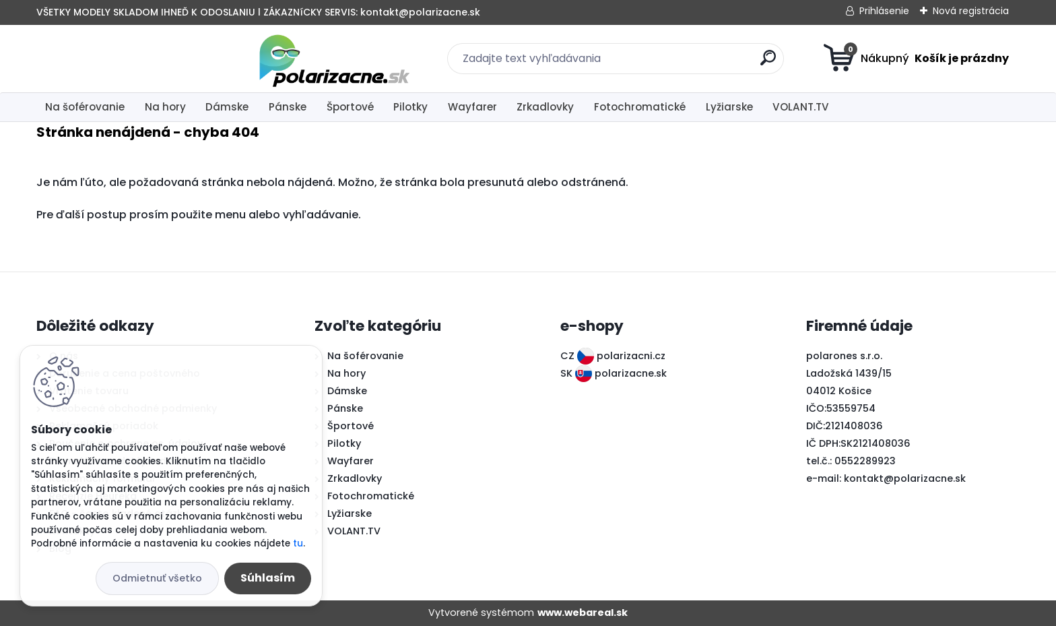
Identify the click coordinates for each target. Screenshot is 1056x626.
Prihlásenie (884, 11)
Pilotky (410, 107)
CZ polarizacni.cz (612, 356)
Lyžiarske (729, 107)
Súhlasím (267, 578)
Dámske (227, 107)
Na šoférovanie (85, 107)
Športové (350, 107)
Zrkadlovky (545, 107)
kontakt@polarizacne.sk (905, 478)
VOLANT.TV (800, 107)
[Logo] (118, 58)
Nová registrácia (971, 11)
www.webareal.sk (582, 612)
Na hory (165, 107)
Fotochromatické (640, 107)
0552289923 (865, 461)
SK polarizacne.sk (613, 373)
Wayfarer (472, 107)
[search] (659, 63)
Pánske (287, 107)
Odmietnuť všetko (157, 578)
